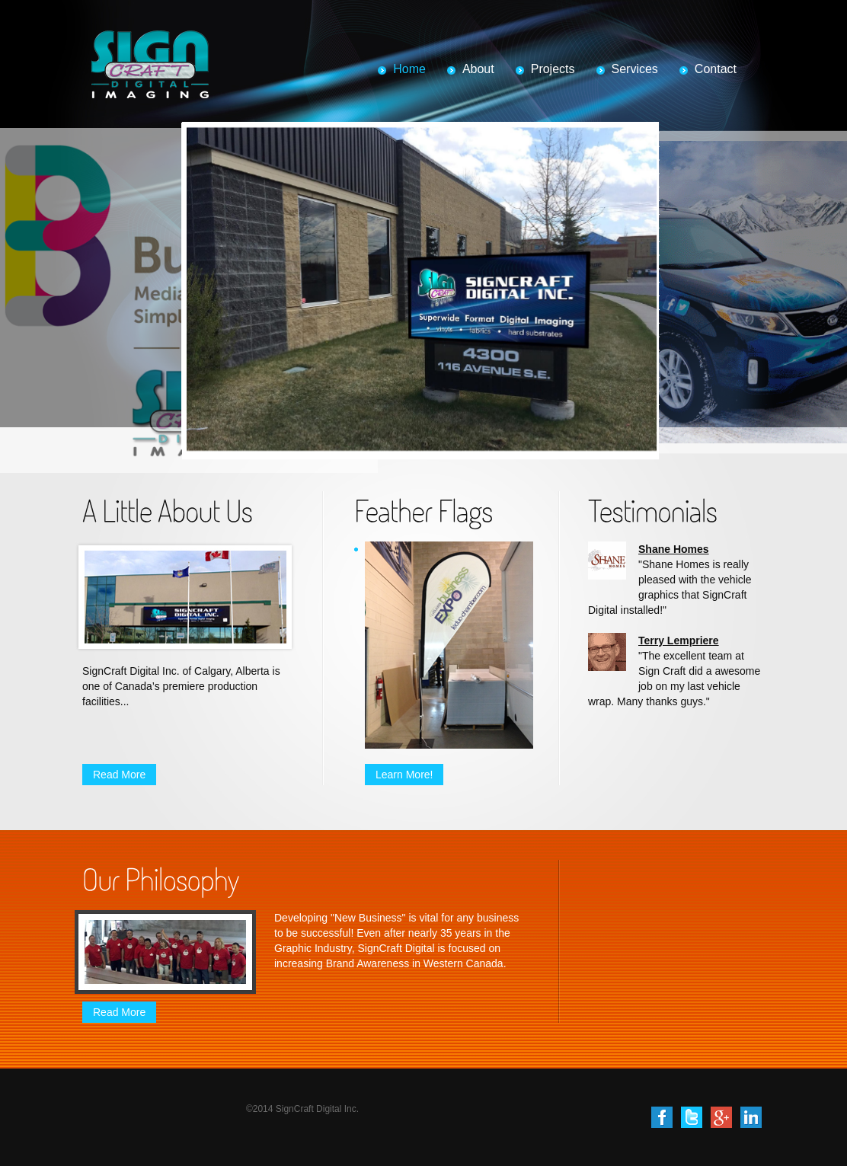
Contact (716, 68)
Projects (553, 68)
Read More (119, 774)
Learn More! (404, 774)
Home (409, 68)
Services (635, 68)
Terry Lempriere (678, 640)
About (478, 68)
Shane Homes (673, 549)
